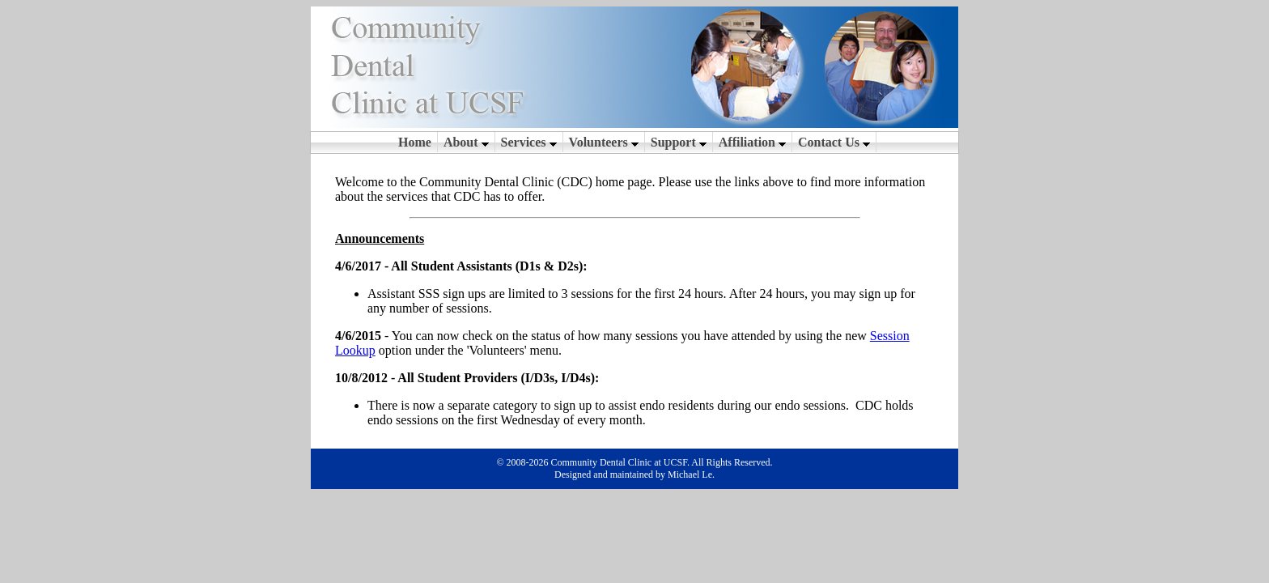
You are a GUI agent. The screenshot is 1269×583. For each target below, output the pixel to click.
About (466, 142)
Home (414, 142)
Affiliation (752, 142)
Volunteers (604, 142)
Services (529, 142)
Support (679, 142)
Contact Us (834, 142)
